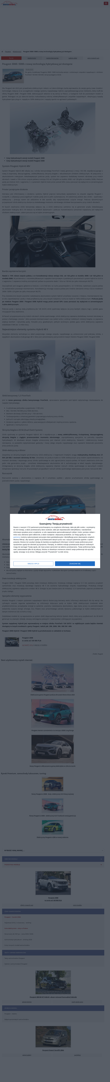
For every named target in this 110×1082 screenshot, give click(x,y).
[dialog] (55, 541)
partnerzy (16, 537)
